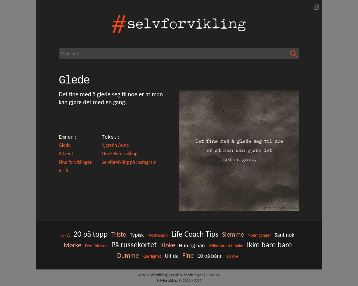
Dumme (128, 255)
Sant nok (284, 234)
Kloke (168, 245)
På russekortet (134, 245)
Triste (118, 234)
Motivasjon (157, 235)
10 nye (232, 256)
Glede (65, 145)
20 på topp (91, 234)
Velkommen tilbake (225, 245)
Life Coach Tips (194, 234)
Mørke (72, 245)
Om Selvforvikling (120, 153)
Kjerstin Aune (115, 145)
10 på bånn (210, 255)
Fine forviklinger (75, 162)
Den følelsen (96, 245)
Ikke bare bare (269, 245)
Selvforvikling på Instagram (129, 162)
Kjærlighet (152, 256)
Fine (188, 255)
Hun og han (192, 245)
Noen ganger (259, 235)
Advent (66, 153)
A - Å (63, 171)
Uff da (171, 255)
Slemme (233, 234)
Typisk (137, 234)
